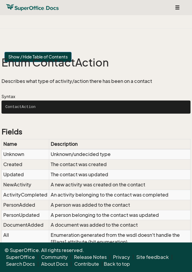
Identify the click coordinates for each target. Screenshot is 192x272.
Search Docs (20, 264)
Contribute (86, 264)
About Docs (54, 264)
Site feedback (152, 257)
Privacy (121, 257)
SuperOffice (20, 257)
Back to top (117, 264)
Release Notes (90, 257)
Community (54, 257)
